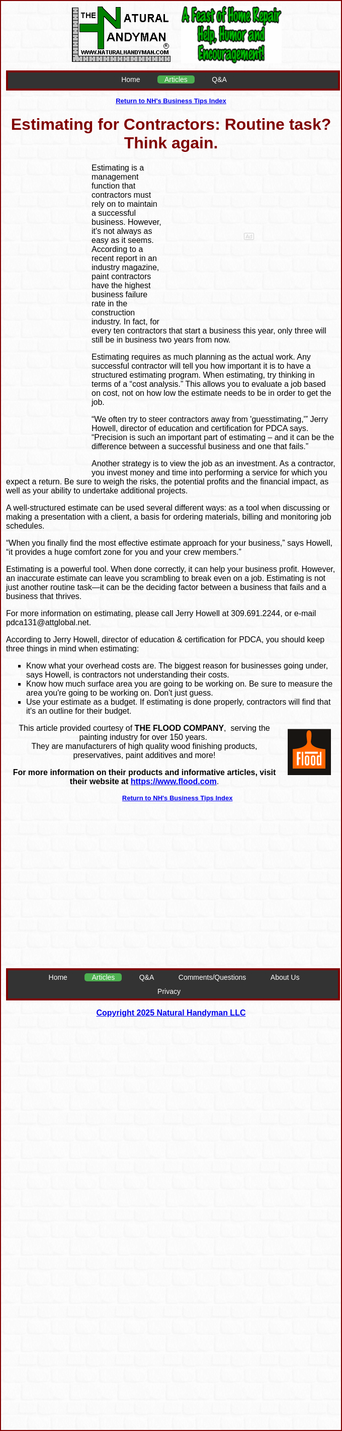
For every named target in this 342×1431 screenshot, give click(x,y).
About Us (285, 977)
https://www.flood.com (174, 781)
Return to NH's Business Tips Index (171, 101)
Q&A (219, 79)
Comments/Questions (212, 977)
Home (130, 79)
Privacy (169, 991)
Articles (176, 79)
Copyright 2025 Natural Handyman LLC (171, 1012)
